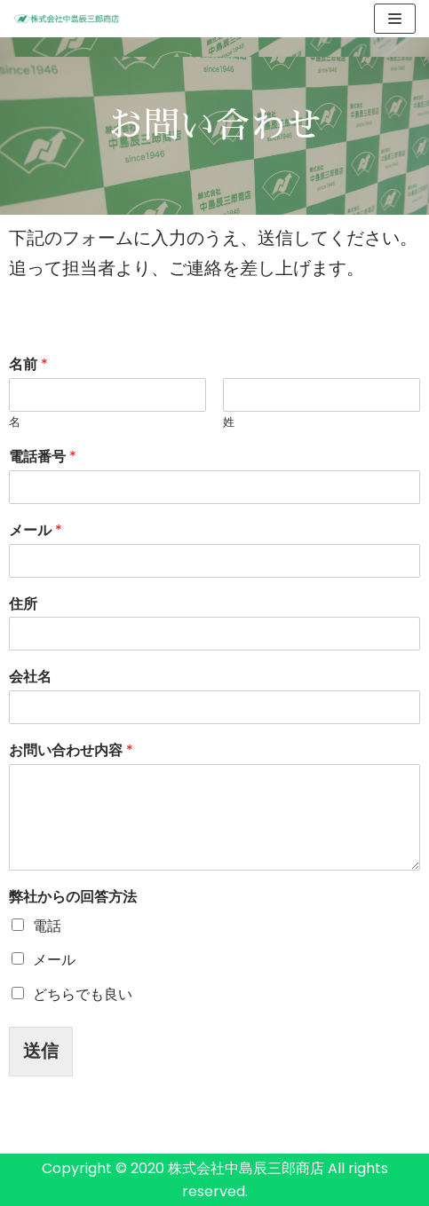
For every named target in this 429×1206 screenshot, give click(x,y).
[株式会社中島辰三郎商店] (66, 18)
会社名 (30, 677)
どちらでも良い (82, 994)
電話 (47, 926)
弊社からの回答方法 (73, 897)
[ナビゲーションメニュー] (395, 19)
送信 (41, 1050)
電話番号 (42, 457)
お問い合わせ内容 (71, 751)
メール (35, 531)
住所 (23, 604)
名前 (28, 365)
